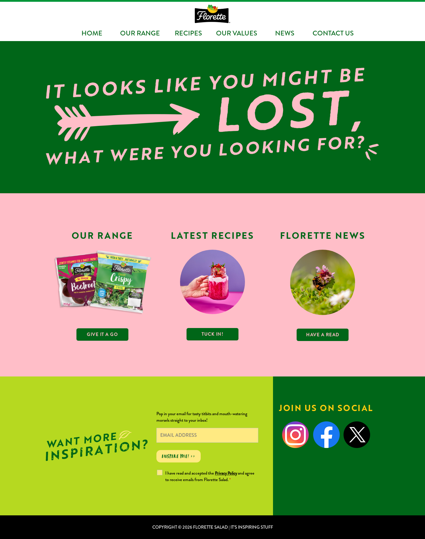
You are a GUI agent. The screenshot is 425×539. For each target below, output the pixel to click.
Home (91, 33)
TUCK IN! (212, 334)
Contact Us (333, 33)
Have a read (322, 335)
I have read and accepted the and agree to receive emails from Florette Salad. (209, 476)
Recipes (188, 33)
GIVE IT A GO (102, 334)
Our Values (236, 33)
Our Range (140, 33)
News (284, 33)
